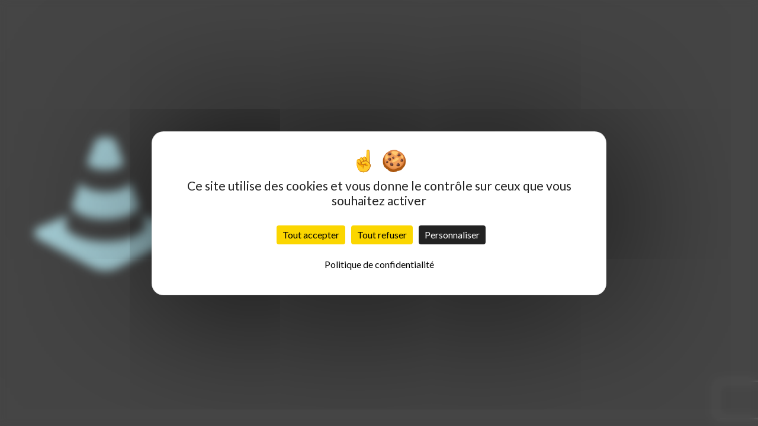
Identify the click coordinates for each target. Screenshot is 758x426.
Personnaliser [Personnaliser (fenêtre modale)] (452, 234)
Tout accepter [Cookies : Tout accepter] (310, 234)
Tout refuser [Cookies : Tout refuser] (382, 234)
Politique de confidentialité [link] (379, 264)
